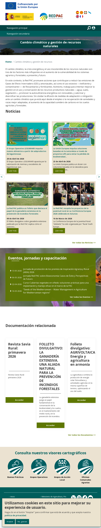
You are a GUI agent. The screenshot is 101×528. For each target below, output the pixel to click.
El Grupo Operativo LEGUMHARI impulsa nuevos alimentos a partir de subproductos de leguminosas (26, 151)
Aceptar (10, 521)
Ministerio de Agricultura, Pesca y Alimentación (61, 496)
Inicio (12, 496)
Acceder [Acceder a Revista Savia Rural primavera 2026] (19, 400)
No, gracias (22, 521)
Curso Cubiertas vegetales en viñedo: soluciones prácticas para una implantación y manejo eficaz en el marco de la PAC (54, 282)
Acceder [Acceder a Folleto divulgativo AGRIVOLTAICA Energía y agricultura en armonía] (81, 400)
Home (8, 61)
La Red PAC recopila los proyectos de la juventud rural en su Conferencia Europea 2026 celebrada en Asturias (72, 211)
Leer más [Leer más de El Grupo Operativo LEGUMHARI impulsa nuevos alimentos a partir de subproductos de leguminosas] (13, 171)
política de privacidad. (16, 515)
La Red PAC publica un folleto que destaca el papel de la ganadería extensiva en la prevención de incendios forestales (27, 211)
